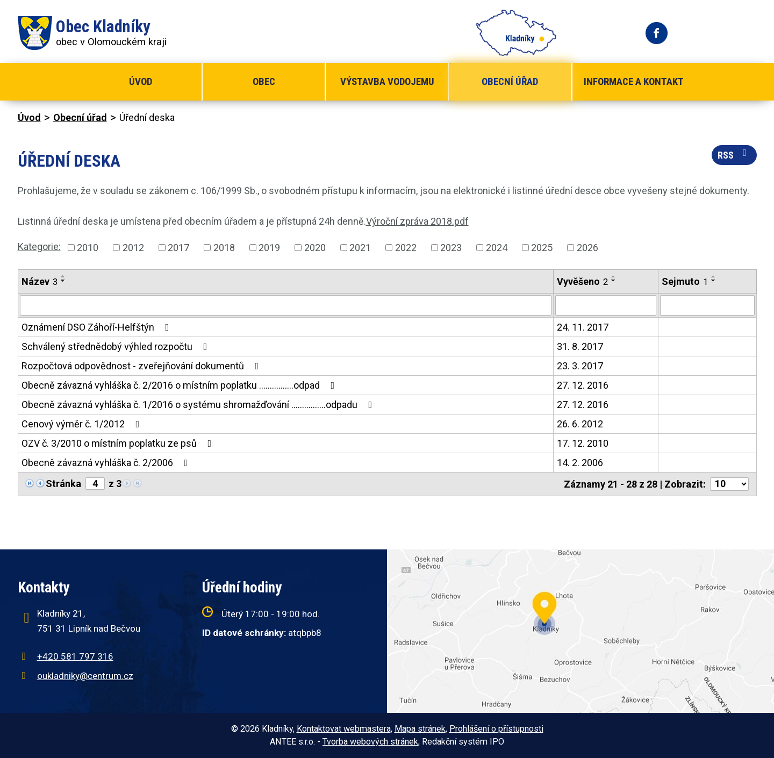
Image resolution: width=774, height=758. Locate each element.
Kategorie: (39, 246)
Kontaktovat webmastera (344, 729)
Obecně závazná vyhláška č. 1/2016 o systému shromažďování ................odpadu (199, 404)
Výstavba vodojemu (387, 81)
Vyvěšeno (582, 281)
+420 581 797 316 (75, 656)
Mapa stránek (420, 729)
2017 (178, 247)
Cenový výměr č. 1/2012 (83, 424)
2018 (224, 247)
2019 (269, 247)
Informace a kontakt (634, 81)
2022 (406, 247)
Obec (264, 81)
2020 (315, 247)
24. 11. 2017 (582, 327)
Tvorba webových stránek (370, 741)
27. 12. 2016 (582, 385)
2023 (451, 247)
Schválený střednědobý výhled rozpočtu (117, 346)
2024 (496, 247)
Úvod (140, 81)
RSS (734, 154)
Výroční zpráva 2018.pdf (417, 221)
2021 (360, 247)
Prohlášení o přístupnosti (496, 729)
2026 (587, 247)
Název (40, 281)
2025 (542, 247)
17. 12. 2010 (582, 443)
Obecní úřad (510, 81)
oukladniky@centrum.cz (85, 675)
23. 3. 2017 (580, 365)
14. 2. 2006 (580, 462)
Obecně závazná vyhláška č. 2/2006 (107, 462)
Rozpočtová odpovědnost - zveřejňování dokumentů (142, 365)
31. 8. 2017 (580, 346)
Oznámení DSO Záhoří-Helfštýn (98, 327)
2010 (87, 247)
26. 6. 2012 (580, 424)
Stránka (63, 483)
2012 (133, 247)
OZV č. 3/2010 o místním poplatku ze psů (119, 443)
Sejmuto (685, 281)
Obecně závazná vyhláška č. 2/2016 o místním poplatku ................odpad (180, 385)
